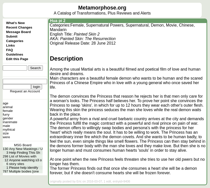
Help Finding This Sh (24, 152)
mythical (9, 129)
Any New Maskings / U (26, 149)
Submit (11, 36)
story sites (16, 164)
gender (8, 118)
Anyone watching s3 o (25, 160)
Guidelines (14, 54)
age (5, 103)
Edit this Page (17, 59)
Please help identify (23, 167)
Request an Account (25, 91)
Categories (14, 41)
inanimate (10, 122)
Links (10, 45)
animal (8, 107)
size (6, 133)
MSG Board (23, 145)
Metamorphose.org (102, 8)
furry (6, 114)
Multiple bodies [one (24, 171)
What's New (15, 23)
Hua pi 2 (57, 21)
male (6, 126)
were (6, 137)
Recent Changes (19, 27)
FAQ (9, 50)
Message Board (18, 32)
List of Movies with (22, 156)
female (8, 111)
